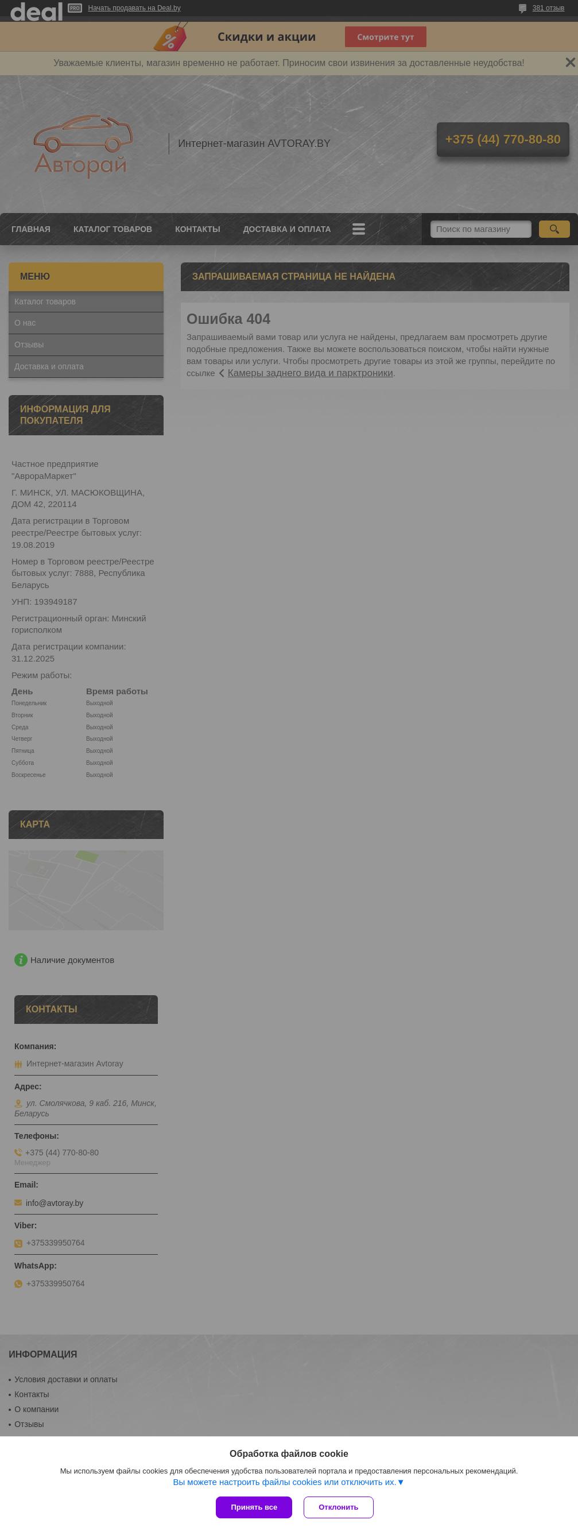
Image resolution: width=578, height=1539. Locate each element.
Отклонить (338, 1507)
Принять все (254, 1507)
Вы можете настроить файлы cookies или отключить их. (284, 1482)
